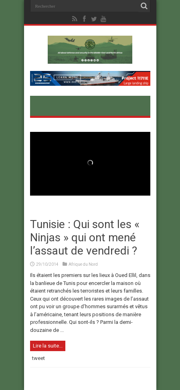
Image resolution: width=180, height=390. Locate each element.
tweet (38, 358)
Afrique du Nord (83, 264)
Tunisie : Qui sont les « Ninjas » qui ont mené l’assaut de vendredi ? (85, 237)
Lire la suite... (48, 346)
